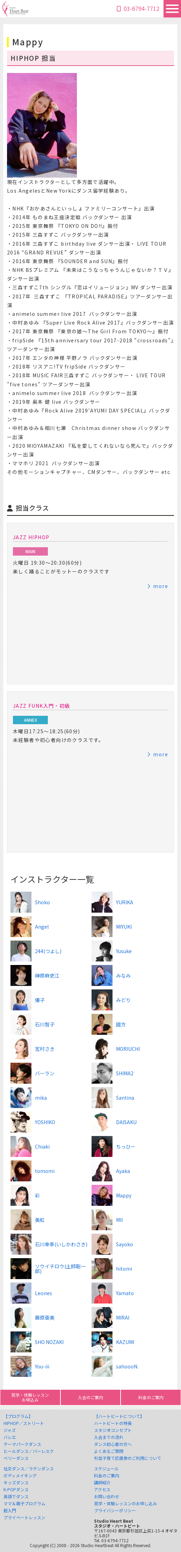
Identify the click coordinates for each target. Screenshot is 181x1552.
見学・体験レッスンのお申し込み (125, 1503)
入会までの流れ (108, 1437)
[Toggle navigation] (172, 8)
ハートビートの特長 (113, 1423)
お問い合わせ (106, 1496)
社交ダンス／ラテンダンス (28, 1468)
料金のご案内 (106, 1475)
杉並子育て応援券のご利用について (127, 1458)
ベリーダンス (16, 1458)
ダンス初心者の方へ (113, 1444)
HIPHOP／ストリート (23, 1423)
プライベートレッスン (24, 1517)
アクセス (102, 1489)
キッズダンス (16, 1482)
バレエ (9, 1437)
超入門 (9, 1510)
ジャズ (9, 1430)
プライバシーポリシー (115, 1510)
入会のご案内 (90, 1397)
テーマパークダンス (22, 1444)
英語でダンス (16, 1496)
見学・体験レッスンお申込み (30, 1397)
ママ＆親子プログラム (24, 1503)
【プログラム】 (18, 1416)
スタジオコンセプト (113, 1430)
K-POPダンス (16, 1489)
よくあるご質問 (108, 1451)
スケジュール (106, 1468)
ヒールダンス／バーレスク (28, 1451)
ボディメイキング (20, 1475)
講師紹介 (102, 1482)
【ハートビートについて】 (119, 1416)
